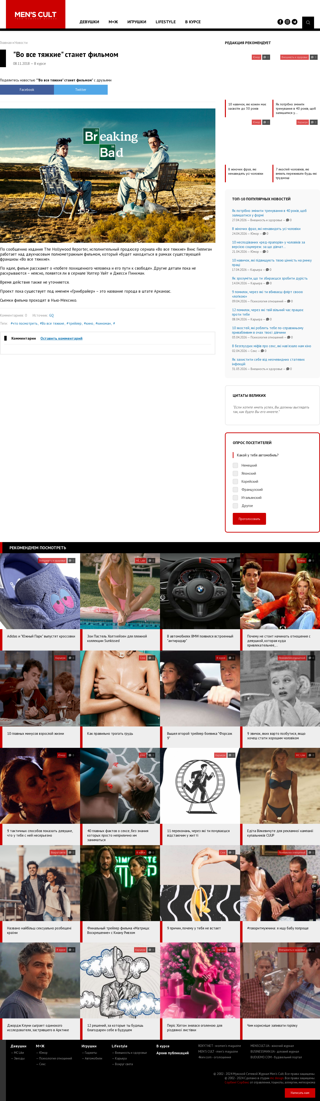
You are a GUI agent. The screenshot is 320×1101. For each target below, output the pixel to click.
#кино (88, 323)
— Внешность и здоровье (129, 1053)
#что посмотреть (24, 323)
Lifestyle (166, 21)
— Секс (41, 1064)
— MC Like (17, 1053)
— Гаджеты (89, 1053)
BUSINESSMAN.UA (275, 1051)
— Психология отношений (54, 1058)
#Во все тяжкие (52, 323)
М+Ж (113, 21)
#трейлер (74, 323)
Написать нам (300, 1093)
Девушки (89, 21)
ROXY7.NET (219, 1046)
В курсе (193, 21)
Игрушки (136, 21)
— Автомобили (92, 1058)
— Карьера (119, 1058)
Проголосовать (249, 519)
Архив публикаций (172, 1052)
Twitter (80, 89)
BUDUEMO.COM (276, 1057)
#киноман (103, 323)
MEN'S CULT (218, 1051)
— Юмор (42, 1053)
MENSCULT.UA (272, 1046)
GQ (51, 315)
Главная (6, 42)
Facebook (27, 89)
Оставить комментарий (61, 338)
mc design (277, 1078)
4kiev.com (214, 1057)
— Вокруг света (122, 1064)
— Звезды (18, 1058)
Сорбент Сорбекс (237, 1082)
